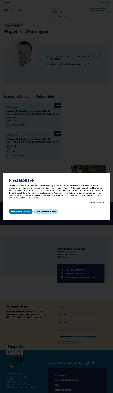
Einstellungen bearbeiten (46, 211)
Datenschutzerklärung (96, 202)
